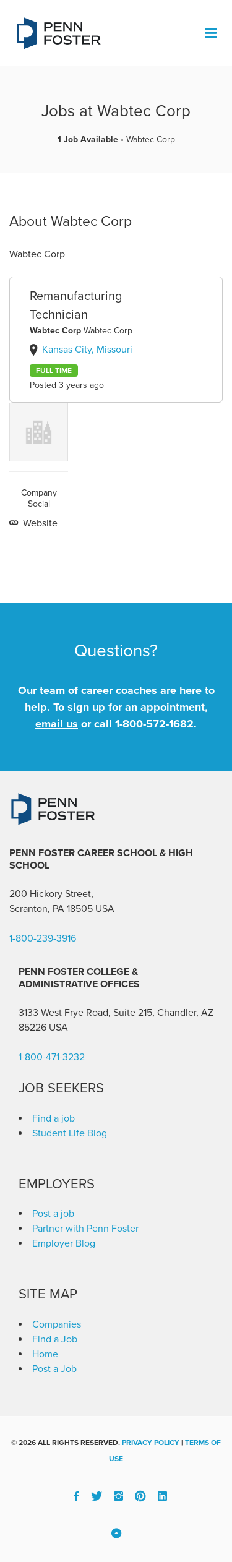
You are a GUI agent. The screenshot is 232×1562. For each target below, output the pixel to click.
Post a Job (54, 1369)
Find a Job (54, 1339)
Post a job (53, 1214)
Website (39, 523)
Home (45, 1354)
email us (56, 724)
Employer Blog (63, 1243)
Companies (56, 1324)
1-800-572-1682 (154, 724)
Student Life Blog (69, 1133)
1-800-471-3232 (52, 1057)
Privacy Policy (150, 1442)
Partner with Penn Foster (85, 1228)
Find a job (53, 1118)
